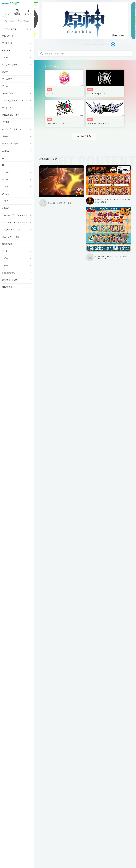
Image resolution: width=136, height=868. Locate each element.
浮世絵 (17, 136)
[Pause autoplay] (112, 44)
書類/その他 (17, 286)
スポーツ (17, 258)
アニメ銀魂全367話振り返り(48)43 (54, 189)
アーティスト (17, 193)
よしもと (17, 208)
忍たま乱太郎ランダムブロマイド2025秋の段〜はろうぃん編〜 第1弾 (120, 197)
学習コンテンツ (17, 272)
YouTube (17, 50)
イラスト (17, 121)
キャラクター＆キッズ (17, 129)
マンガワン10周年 (17, 143)
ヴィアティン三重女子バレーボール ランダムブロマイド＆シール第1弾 (88, 188)
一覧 (28, 29)
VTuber (17, 57)
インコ (17, 186)
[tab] (70, 44)
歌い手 (17, 71)
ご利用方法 (27, 12)
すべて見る (84, 136)
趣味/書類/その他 (17, 279)
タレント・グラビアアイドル (17, 215)
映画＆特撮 (17, 243)
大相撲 (17, 265)
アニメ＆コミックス (17, 114)
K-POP (17, 200)
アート (17, 251)
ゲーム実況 (17, 78)
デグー (17, 179)
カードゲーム (17, 93)
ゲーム (17, 86)
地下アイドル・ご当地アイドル (17, 222)
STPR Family (17, 43)
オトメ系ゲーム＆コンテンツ (17, 100)
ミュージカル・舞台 (17, 236)
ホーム (7, 12)
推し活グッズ (17, 35)
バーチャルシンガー (17, 64)
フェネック (17, 172)
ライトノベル (17, 107)
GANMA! (17, 150)
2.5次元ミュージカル (17, 229)
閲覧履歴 (17, 12)
